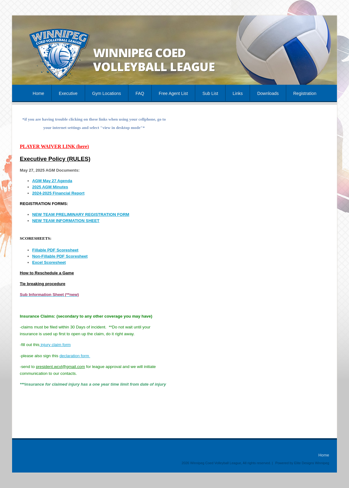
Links (238, 93)
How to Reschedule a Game (47, 273)
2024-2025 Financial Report (58, 193)
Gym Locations (106, 93)
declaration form (74, 355)
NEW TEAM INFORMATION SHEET (65, 220)
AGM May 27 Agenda (52, 180)
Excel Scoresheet (49, 262)
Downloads (267, 93)
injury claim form (55, 344)
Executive (68, 93)
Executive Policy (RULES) (55, 159)
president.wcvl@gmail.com (60, 366)
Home (38, 93)
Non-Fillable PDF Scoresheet (60, 256)
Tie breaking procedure (42, 283)
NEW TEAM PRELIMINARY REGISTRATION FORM (80, 214)
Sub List (210, 93)
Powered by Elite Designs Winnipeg (302, 463)
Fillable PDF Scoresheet (55, 250)
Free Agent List (173, 93)
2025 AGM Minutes (50, 187)
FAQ (140, 93)
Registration (305, 93)
